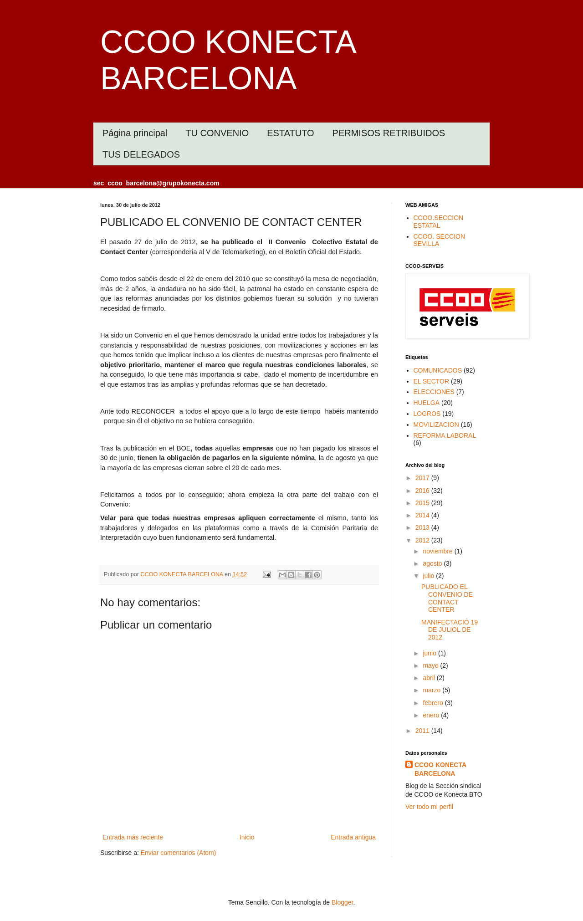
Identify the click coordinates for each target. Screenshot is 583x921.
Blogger (342, 902)
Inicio (247, 837)
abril (429, 677)
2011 (423, 730)
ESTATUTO (290, 133)
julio (429, 575)
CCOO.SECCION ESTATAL (439, 221)
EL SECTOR (432, 381)
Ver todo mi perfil (429, 806)
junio (430, 653)
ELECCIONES (434, 391)
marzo (432, 690)
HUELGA (427, 402)
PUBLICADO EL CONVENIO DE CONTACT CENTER (447, 598)
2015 (423, 503)
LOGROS (427, 413)
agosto (433, 563)
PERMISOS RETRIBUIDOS (388, 133)
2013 (423, 527)
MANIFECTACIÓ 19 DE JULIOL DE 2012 (449, 630)
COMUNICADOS (438, 370)
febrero (434, 702)
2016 (423, 490)
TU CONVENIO (217, 133)
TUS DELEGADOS (141, 154)
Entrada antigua (353, 837)
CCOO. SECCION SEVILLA (439, 240)
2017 (423, 477)
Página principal (134, 133)
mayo (431, 665)
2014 (423, 515)
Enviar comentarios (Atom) (178, 852)
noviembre (438, 551)
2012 (423, 540)
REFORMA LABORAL (445, 435)
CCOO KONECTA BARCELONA (440, 769)
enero (432, 715)
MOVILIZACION (436, 424)
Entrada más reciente (132, 837)
